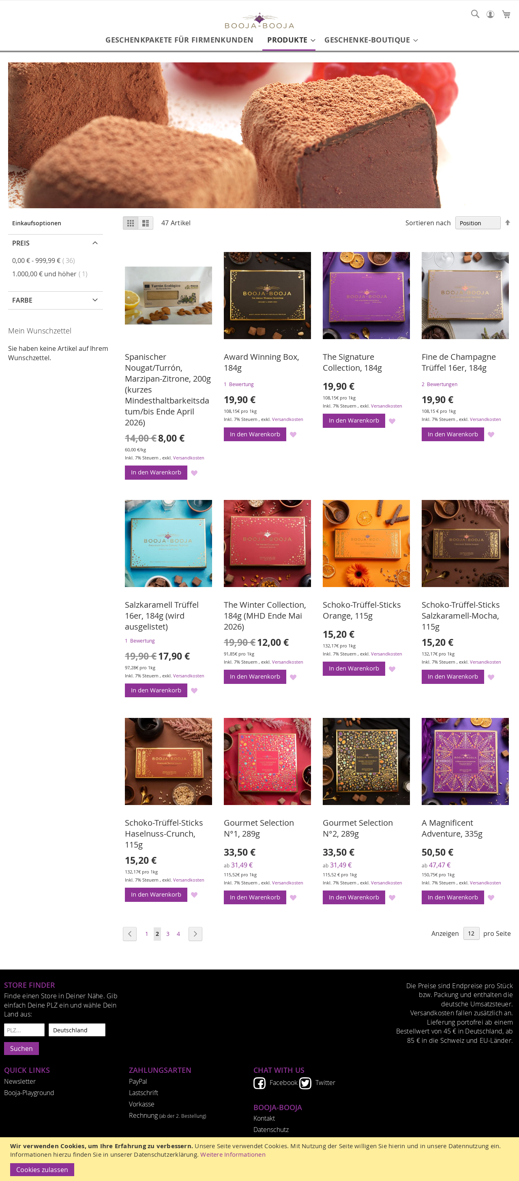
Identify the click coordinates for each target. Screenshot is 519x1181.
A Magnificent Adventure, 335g (452, 828)
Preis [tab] (21, 243)
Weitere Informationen (233, 1154)
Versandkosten (188, 458)
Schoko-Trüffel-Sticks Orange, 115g (362, 610)
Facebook (284, 1082)
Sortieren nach (428, 222)
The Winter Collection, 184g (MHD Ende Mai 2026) (265, 615)
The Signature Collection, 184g (352, 362)
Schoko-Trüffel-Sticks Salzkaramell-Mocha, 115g (461, 615)
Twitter (325, 1082)
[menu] (259, 40)
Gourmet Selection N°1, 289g (259, 828)
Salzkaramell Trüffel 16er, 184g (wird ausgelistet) (162, 615)
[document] (260, 1159)
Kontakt (264, 1118)
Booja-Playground (29, 1092)
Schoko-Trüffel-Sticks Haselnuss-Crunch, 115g (164, 833)
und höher (52, 273)
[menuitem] (179, 39)
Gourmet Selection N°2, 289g (358, 828)
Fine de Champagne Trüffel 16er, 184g (459, 362)
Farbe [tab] (22, 300)
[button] (194, 473)
